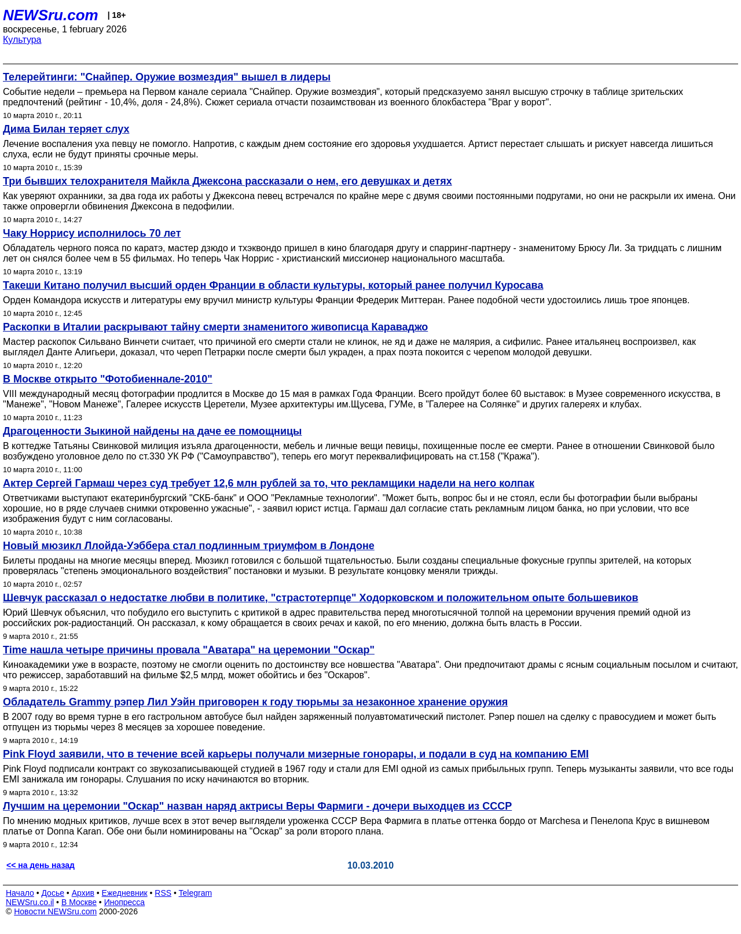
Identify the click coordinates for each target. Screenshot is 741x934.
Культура (22, 40)
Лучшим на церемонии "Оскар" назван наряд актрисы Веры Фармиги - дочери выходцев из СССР (257, 806)
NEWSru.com (50, 15)
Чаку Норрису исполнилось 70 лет (92, 233)
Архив (83, 893)
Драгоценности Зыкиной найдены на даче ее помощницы (152, 431)
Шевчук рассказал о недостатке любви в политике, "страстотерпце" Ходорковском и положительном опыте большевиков (321, 598)
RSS (163, 893)
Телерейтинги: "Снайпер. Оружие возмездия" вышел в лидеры (167, 77)
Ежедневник (125, 893)
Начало (20, 893)
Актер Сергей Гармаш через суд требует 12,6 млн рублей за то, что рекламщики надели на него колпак (268, 483)
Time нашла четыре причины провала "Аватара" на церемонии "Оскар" (189, 650)
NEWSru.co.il (30, 902)
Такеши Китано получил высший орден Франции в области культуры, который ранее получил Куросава (273, 285)
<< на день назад (40, 865)
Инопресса (124, 902)
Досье (52, 893)
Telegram (195, 893)
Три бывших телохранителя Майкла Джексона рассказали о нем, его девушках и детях (227, 181)
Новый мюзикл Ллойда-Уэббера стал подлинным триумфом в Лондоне (189, 545)
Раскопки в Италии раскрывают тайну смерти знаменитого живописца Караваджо (215, 327)
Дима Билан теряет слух (66, 129)
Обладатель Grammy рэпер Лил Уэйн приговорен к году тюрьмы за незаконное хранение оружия (255, 702)
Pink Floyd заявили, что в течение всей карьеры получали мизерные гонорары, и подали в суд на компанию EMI (296, 754)
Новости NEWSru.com (55, 911)
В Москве (79, 902)
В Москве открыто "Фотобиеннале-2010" (107, 379)
